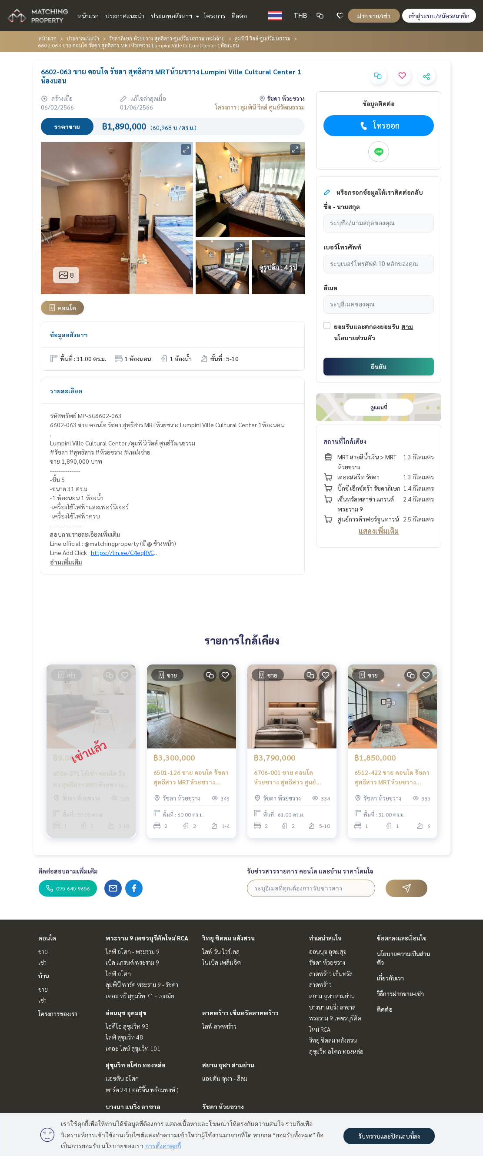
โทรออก (379, 125)
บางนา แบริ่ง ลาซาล (133, 1106)
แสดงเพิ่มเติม (379, 530)
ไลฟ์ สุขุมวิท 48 (124, 1037)
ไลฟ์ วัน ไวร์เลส (221, 951)
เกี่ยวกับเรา (390, 978)
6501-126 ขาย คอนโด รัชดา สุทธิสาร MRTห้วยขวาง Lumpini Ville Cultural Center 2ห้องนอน (191, 777)
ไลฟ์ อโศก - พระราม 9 (133, 951)
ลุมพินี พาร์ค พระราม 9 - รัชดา (142, 984)
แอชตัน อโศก (122, 1078)
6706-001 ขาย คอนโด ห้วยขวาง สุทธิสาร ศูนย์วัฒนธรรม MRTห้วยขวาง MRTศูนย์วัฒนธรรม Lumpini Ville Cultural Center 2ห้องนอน (292, 777)
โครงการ (214, 16)
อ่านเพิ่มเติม (66, 562)
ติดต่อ (239, 16)
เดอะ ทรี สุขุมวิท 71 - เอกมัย (140, 996)
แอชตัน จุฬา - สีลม (224, 1078)
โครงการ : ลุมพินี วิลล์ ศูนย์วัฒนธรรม (260, 107)
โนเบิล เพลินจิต (221, 962)
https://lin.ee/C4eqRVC (122, 552)
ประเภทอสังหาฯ (174, 16)
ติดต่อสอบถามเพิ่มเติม (68, 871)
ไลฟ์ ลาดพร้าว (219, 1026)
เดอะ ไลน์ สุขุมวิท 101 (133, 1048)
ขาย (43, 951)
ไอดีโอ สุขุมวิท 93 (127, 1026)
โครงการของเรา (57, 1013)
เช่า (42, 962)
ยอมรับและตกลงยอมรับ (367, 326)
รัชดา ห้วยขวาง (223, 1106)
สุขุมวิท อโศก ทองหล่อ (136, 1065)
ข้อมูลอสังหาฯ (69, 335)
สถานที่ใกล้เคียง (344, 441)
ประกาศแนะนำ (124, 16)
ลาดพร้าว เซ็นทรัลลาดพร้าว (240, 1012)
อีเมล (330, 288)
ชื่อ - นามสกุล (341, 206)
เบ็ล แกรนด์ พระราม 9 (132, 962)
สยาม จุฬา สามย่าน (228, 1065)
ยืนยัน (378, 366)
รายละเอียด (66, 391)
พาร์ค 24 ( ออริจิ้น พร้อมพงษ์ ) (142, 1089)
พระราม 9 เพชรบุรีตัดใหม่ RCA (147, 938)
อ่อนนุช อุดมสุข (126, 1012)
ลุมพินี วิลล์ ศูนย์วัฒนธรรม (262, 38)
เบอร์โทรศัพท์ (342, 247)
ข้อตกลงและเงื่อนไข (401, 938)
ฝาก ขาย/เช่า (373, 16)
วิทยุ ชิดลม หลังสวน (228, 938)
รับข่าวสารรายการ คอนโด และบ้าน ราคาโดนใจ (310, 871)
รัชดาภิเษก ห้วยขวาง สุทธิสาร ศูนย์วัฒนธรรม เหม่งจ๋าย (167, 38)
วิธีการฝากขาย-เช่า (400, 993)
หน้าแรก (88, 16)
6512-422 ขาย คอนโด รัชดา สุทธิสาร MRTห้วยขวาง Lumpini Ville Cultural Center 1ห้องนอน (392, 777)
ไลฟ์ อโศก (118, 973)
